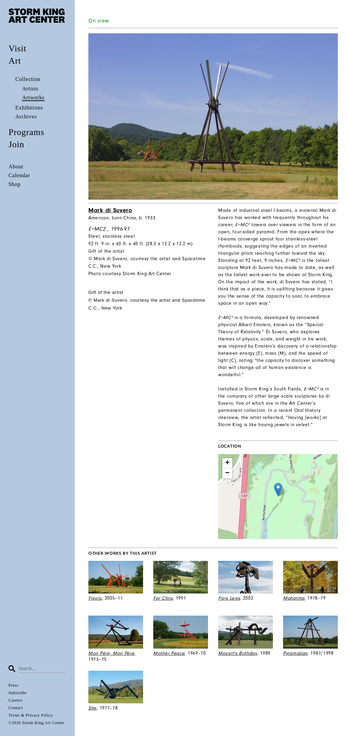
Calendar (19, 175)
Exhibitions (29, 108)
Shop (14, 184)
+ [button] (227, 463)
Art (14, 61)
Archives (26, 116)
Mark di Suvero (110, 210)
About (15, 166)
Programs (26, 132)
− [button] (227, 473)
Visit (17, 48)
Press (13, 685)
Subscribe (17, 692)
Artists (30, 88)
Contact (15, 707)
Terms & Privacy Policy (30, 715)
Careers (15, 700)
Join (16, 144)
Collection (27, 79)
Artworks (33, 97)
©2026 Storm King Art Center (36, 722)
